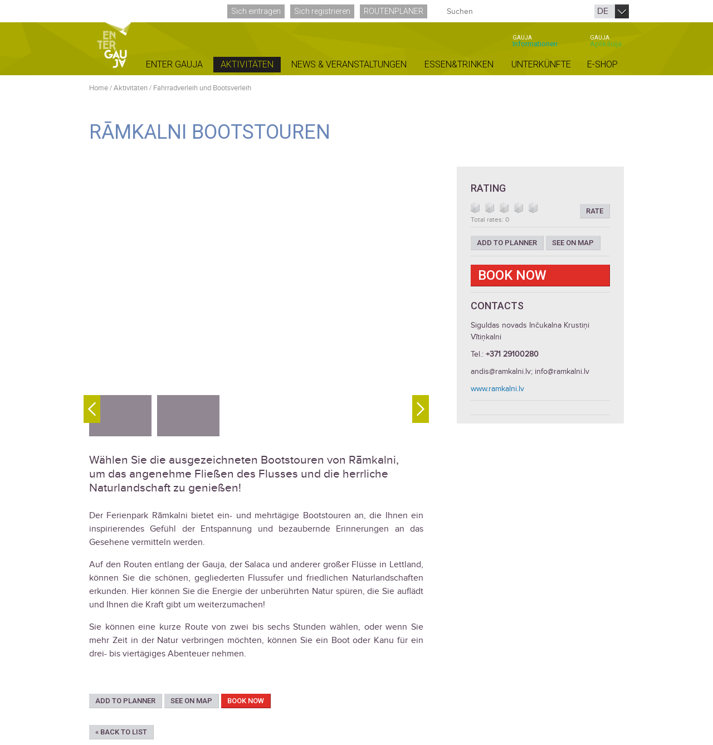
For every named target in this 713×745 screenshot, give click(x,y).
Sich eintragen (256, 11)
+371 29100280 (512, 354)
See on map (191, 701)
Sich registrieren (322, 11)
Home (98, 88)
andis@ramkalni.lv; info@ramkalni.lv (530, 371)
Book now (245, 701)
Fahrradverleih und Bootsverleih (202, 88)
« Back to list (121, 732)
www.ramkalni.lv (497, 388)
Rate (594, 211)
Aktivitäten (131, 88)
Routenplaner (393, 11)
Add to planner (125, 701)
